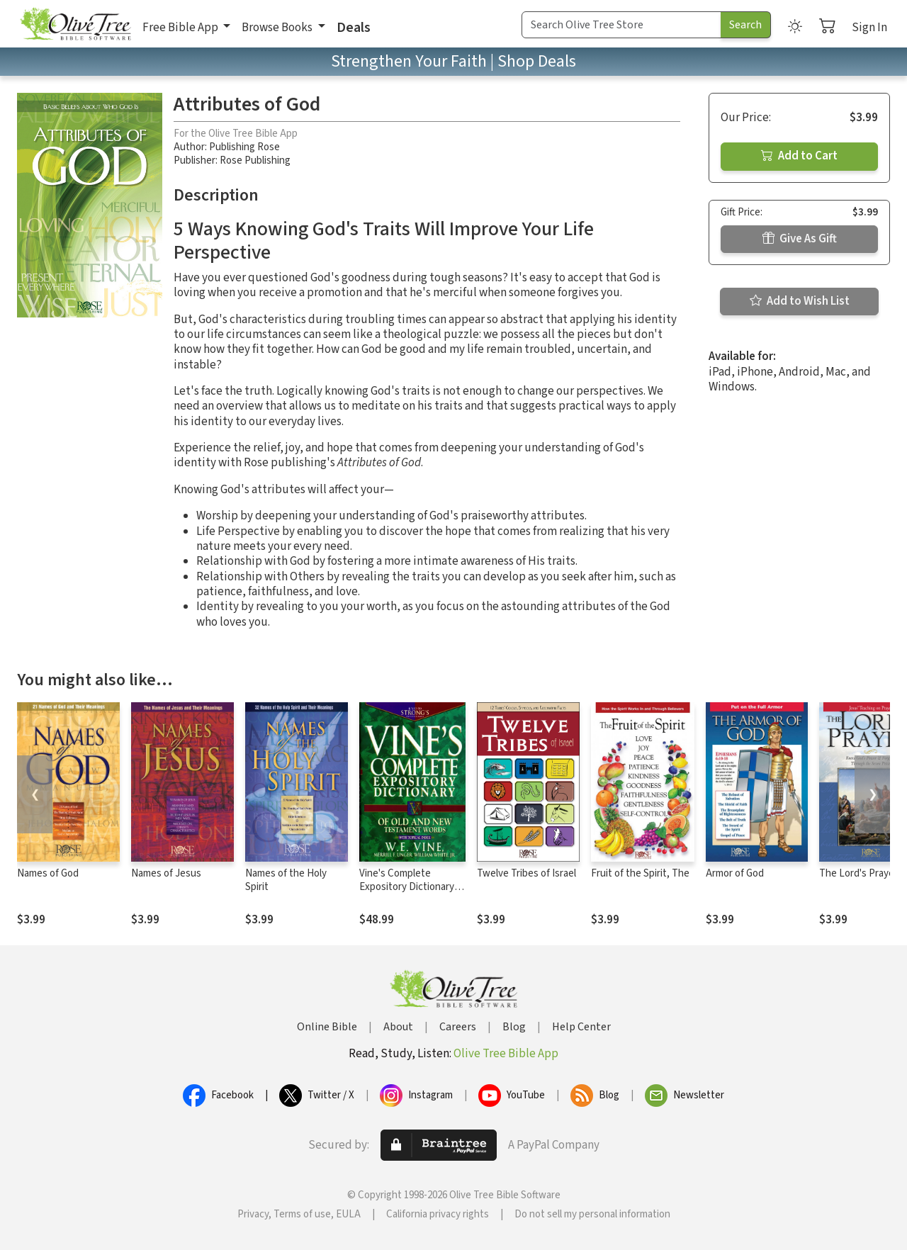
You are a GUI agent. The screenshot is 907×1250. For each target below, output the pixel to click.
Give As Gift (799, 238)
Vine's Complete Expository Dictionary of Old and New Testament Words (412, 893)
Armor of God (735, 873)
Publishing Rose (244, 147)
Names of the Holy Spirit (286, 880)
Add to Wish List (800, 301)
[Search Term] (621, 24)
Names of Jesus (166, 873)
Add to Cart (799, 155)
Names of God (48, 873)
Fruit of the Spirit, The (640, 873)
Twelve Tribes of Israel (526, 873)
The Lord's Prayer (858, 873)
